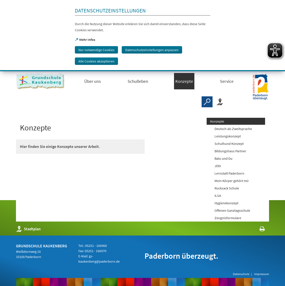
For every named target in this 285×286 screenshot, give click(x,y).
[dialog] (142, 35)
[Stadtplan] (219, 101)
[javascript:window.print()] (258, 230)
